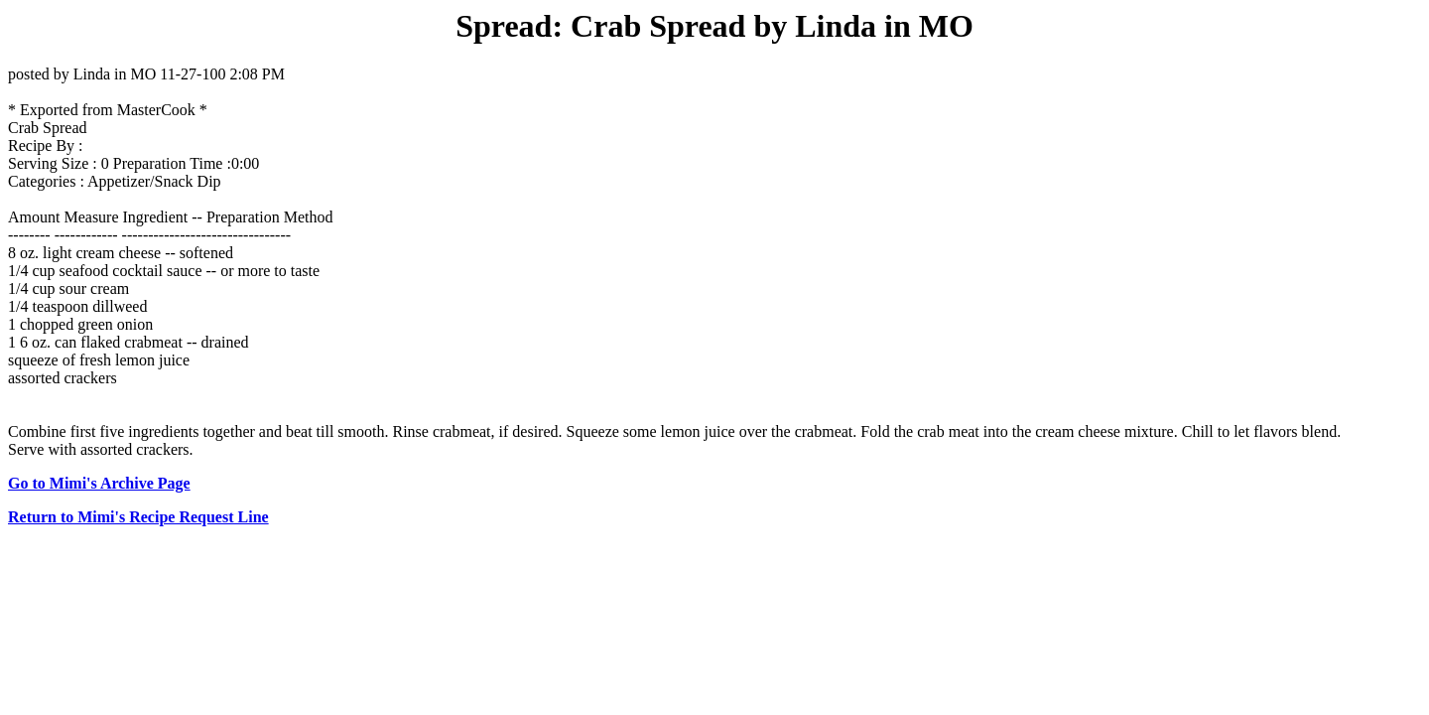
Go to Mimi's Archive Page (99, 483)
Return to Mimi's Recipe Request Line (138, 516)
